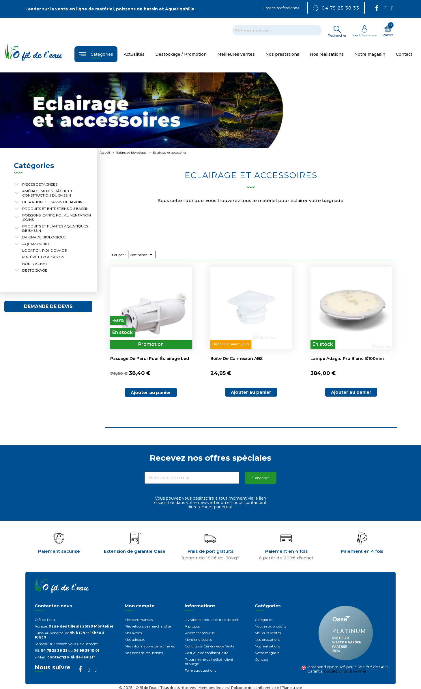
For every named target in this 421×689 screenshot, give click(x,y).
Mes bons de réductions (144, 653)
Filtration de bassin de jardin (52, 202)
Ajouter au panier (151, 392)
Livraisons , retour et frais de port (212, 619)
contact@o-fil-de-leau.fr (71, 657)
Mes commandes (139, 619)
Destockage (34, 270)
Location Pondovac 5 (44, 250)
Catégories (263, 619)
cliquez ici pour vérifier (345, 671)
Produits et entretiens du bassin (55, 208)
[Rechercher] (277, 30)
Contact (261, 659)
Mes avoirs (133, 633)
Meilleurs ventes (268, 633)
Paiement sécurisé (200, 633)
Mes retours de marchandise (148, 626)
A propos (192, 626)
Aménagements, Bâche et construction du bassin (47, 193)
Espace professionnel (281, 8)
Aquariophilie (36, 244)
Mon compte (139, 605)
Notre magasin (267, 653)
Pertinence (142, 254)
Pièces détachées (39, 184)
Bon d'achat (34, 264)
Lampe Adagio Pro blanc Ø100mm (347, 358)
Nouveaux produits (270, 626)
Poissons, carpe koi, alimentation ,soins (56, 217)
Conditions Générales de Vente (209, 646)
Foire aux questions (200, 670)
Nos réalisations (267, 646)
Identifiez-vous (364, 33)
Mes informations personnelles (150, 646)
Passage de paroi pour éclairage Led (149, 358)
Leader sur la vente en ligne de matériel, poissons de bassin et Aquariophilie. (110, 9)
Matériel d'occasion (43, 257)
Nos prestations (267, 639)
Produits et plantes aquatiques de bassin (55, 228)
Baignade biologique (44, 237)
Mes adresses (135, 639)
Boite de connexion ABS (236, 358)
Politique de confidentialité (206, 653)
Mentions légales (198, 639)
